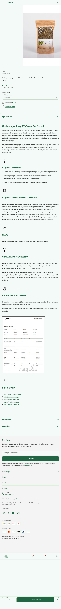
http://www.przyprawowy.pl (13, 394)
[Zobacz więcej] (58, 2)
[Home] (6, 558)
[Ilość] (9, 599)
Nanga (4, 71)
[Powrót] (3, 2)
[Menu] (20, 558)
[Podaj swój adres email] (30, 453)
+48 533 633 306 (9, 496)
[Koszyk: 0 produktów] (32, 558)
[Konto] (56, 558)
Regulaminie (28, 465)
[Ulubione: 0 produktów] (44, 558)
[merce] (17, 540)
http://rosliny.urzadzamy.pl (12, 405)
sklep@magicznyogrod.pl (11, 500)
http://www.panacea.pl (11, 397)
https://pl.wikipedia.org (11, 399)
